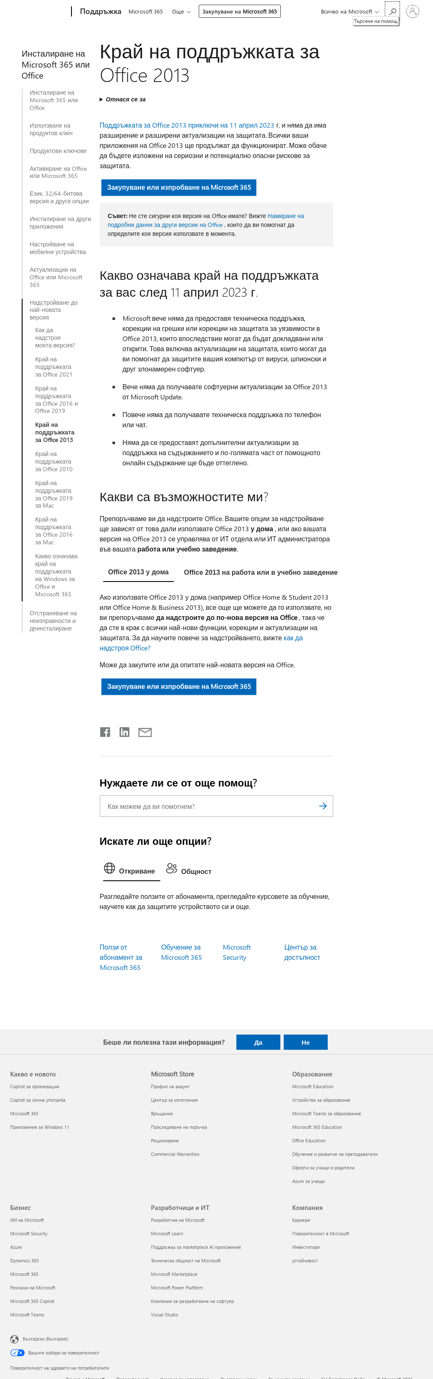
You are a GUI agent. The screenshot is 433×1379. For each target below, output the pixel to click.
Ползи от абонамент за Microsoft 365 (121, 957)
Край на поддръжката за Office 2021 (54, 366)
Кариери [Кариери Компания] (301, 1220)
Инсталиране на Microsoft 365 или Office (54, 100)
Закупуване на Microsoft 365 (241, 11)
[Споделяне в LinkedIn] (121, 730)
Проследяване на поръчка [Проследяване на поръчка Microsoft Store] (179, 1127)
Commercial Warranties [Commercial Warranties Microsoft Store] (175, 1154)
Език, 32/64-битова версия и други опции (59, 197)
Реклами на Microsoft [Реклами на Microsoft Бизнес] (32, 1287)
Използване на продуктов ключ (51, 129)
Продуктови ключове (58, 151)
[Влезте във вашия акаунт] (413, 11)
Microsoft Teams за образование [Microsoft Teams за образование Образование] (326, 1113)
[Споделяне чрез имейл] (141, 730)
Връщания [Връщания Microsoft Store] (162, 1113)
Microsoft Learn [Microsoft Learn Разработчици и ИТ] (167, 1233)
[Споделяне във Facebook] (106, 730)
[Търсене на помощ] (392, 10)
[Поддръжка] (100, 11)
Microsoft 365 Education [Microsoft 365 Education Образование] (317, 1127)
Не (305, 1042)
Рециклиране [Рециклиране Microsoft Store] (165, 1140)
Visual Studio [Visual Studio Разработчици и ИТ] (164, 1314)
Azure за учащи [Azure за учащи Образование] (308, 1181)
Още (180, 11)
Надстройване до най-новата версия (53, 310)
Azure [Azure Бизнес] (16, 1247)
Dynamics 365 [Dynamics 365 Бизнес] (24, 1260)
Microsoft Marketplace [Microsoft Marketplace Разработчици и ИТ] (174, 1274)
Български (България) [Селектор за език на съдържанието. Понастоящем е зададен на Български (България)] (45, 1338)
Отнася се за (125, 99)
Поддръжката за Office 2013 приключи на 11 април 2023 (187, 124)
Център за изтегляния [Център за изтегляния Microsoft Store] (174, 1100)
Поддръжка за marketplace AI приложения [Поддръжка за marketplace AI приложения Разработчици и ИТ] (196, 1247)
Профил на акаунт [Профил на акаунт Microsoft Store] (170, 1086)
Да (258, 1042)
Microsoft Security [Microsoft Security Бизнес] (28, 1233)
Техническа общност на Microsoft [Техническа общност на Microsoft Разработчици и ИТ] (186, 1260)
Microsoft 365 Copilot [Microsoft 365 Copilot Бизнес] (32, 1301)
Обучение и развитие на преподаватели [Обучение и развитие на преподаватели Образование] (335, 1154)
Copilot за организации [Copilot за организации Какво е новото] (34, 1086)
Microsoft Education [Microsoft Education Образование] (312, 1086)
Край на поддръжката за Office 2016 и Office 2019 (56, 400)
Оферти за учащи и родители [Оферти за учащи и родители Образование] (323, 1167)
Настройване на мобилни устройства (58, 248)
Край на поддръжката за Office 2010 (54, 461)
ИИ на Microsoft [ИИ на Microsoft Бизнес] (27, 1220)
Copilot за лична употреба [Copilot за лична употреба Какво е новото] (38, 1100)
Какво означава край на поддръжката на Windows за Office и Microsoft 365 (56, 575)
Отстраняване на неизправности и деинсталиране (53, 620)
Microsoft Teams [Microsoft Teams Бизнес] (27, 1314)
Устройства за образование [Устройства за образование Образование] (321, 1100)
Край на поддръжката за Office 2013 (54, 432)
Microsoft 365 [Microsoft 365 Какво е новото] (24, 1113)
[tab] (138, 573)
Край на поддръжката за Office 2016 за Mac (54, 531)
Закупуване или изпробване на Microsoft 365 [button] (179, 187)
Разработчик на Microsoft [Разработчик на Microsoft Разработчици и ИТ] (178, 1220)
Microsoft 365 (146, 11)
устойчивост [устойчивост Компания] (305, 1260)
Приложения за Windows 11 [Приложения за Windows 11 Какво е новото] (39, 1127)
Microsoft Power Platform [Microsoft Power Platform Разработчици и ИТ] (177, 1287)
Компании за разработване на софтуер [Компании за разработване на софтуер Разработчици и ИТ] (192, 1301)
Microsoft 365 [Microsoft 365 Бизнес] (24, 1274)
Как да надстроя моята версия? (55, 337)
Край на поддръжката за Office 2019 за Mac (54, 494)
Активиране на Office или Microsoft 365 (58, 172)
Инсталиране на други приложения (60, 222)
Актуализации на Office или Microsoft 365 (56, 277)
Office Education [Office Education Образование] (309, 1140)
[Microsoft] (39, 11)
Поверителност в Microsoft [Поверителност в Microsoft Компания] (320, 1233)
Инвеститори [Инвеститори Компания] (306, 1247)
